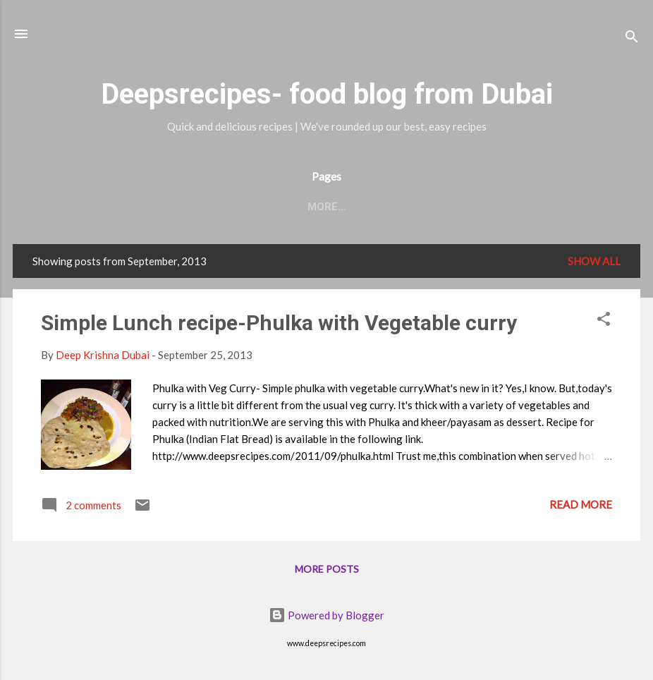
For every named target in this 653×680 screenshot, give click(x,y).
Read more (580, 504)
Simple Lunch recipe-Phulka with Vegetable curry (279, 322)
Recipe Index (317, 206)
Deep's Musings (422, 206)
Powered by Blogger (326, 615)
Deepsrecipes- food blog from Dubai (327, 94)
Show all (594, 261)
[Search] (631, 38)
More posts (327, 569)
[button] (603, 321)
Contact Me (222, 206)
